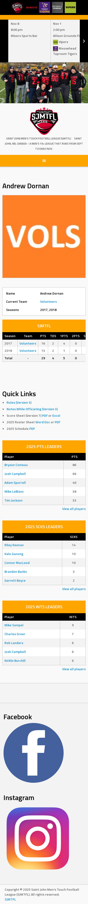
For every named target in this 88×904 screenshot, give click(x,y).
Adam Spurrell (15, 482)
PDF (45, 415)
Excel (56, 415)
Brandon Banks (15, 571)
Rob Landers (13, 642)
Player (9, 456)
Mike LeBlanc (14, 491)
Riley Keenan (14, 544)
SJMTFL (10, 899)
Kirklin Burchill (15, 660)
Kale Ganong (13, 553)
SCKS (73, 536)
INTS (73, 616)
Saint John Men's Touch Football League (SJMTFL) (38, 138)
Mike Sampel (13, 625)
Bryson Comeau (16, 464)
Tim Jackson (13, 500)
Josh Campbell (15, 473)
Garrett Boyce (15, 580)
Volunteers (48, 301)
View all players (74, 508)
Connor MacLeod (17, 562)
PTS (74, 456)
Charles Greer (14, 633)
